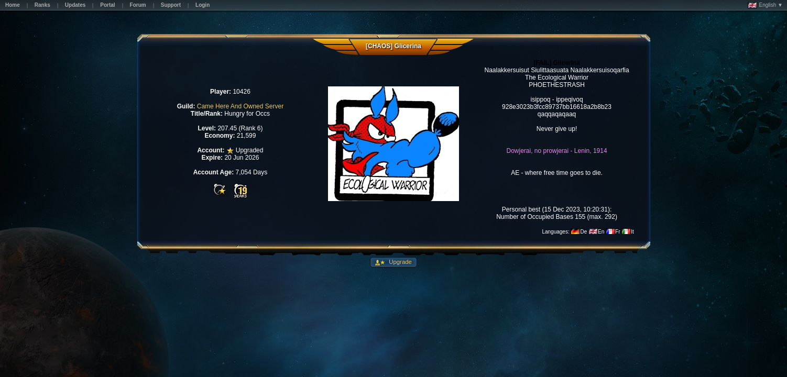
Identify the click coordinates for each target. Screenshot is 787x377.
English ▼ (765, 5)
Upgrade (399, 262)
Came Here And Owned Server (240, 106)
